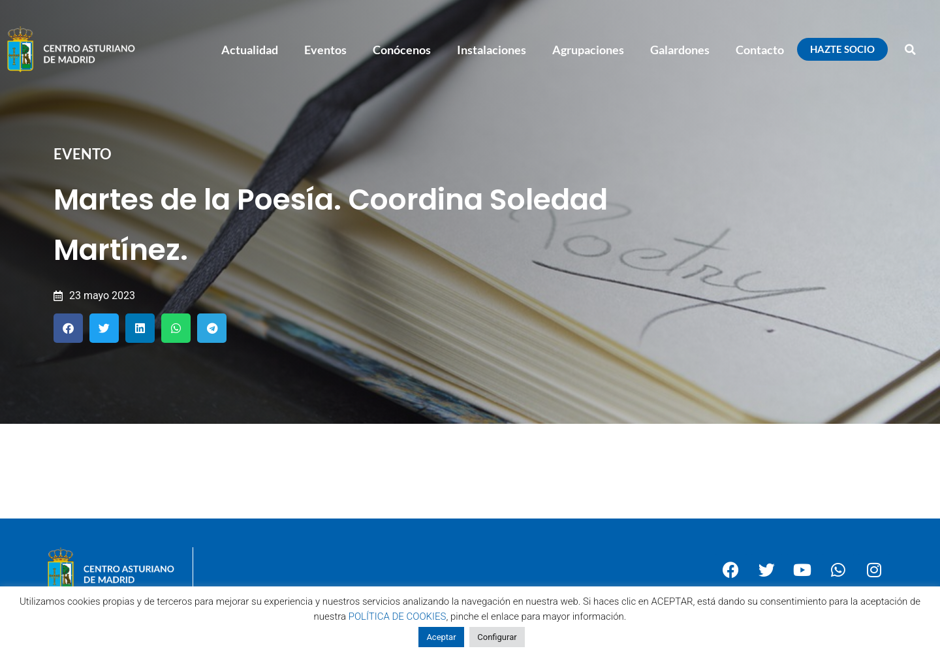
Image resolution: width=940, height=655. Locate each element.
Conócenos (402, 49)
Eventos (325, 49)
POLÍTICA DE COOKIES (397, 616)
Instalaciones (491, 49)
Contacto (760, 49)
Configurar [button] (496, 637)
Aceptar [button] (441, 637)
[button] (910, 49)
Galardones (680, 49)
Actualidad (249, 49)
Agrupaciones (588, 49)
